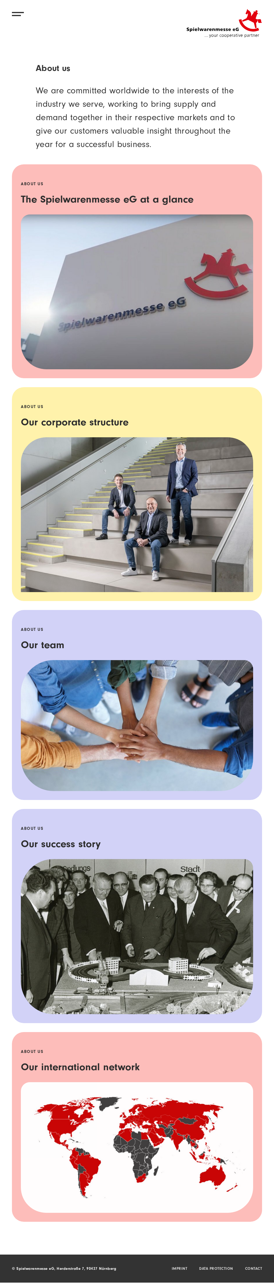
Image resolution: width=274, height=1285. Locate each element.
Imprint (180, 1269)
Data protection (216, 1269)
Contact (253, 1269)
